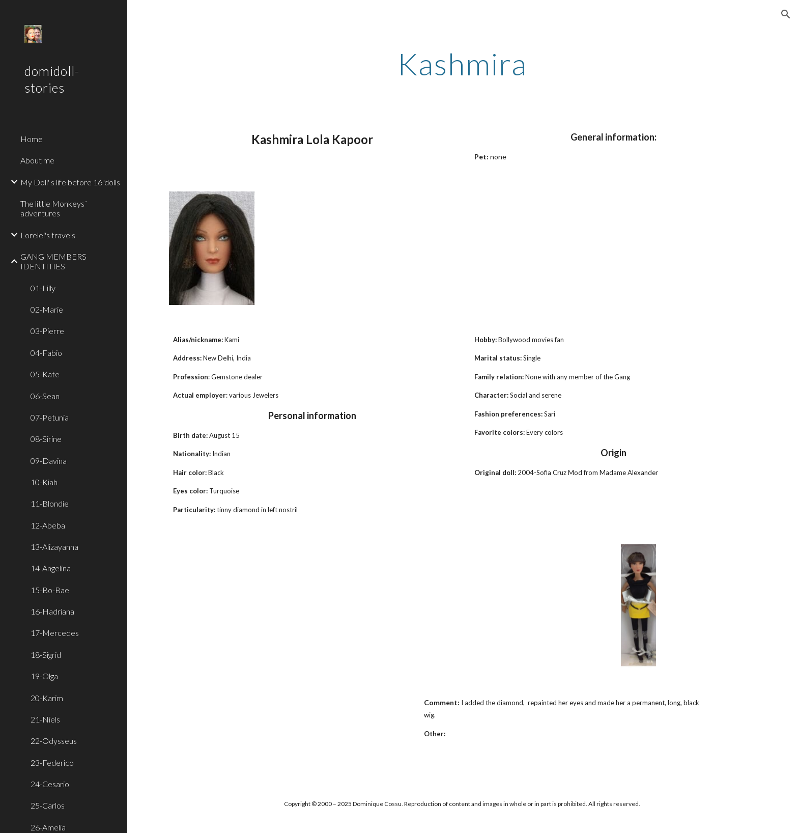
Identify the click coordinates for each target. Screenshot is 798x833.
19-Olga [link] (44, 676)
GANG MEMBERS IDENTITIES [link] (53, 261)
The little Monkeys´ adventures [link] (53, 208)
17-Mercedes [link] (55, 632)
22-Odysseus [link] (54, 740)
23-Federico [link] (52, 762)
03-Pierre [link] (47, 331)
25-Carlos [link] (48, 805)
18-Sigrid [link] (46, 654)
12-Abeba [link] (48, 525)
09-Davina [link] (49, 460)
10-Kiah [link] (44, 482)
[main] (462, 64)
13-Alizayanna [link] (54, 546)
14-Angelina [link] (51, 568)
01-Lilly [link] (43, 288)
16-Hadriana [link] (52, 611)
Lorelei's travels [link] (47, 235)
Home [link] (31, 139)
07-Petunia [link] (50, 417)
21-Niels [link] (45, 719)
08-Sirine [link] (46, 438)
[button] (786, 14)
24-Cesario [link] (50, 784)
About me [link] (37, 160)
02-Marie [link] (47, 309)
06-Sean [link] (45, 396)
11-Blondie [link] (50, 503)
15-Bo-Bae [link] (50, 590)
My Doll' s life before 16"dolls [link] (70, 182)
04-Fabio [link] (46, 352)
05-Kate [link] (45, 374)
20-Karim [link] (47, 698)
